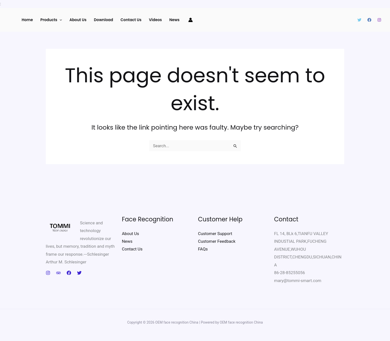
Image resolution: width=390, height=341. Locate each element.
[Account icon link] (190, 20)
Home (27, 19)
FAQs (203, 249)
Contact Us (132, 249)
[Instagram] (379, 20)
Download (103, 19)
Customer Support (215, 233)
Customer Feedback (217, 241)
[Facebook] (369, 20)
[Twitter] (359, 20)
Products (51, 20)
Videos (155, 19)
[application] (59, 20)
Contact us (131, 19)
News (174, 19)
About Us (77, 19)
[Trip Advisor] (58, 273)
